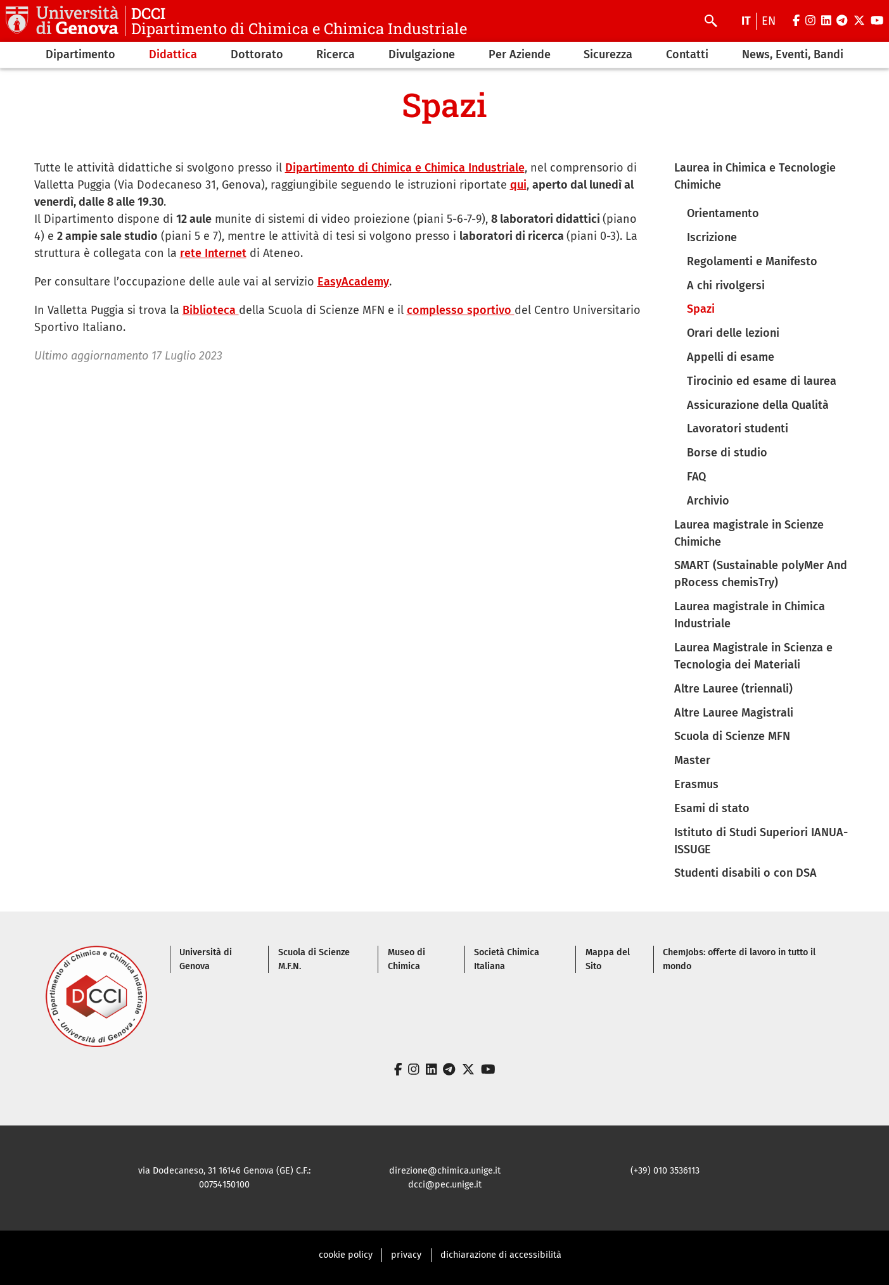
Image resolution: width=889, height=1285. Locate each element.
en (769, 21)
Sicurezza (608, 54)
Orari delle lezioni (733, 333)
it (746, 21)
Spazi (701, 309)
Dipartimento (80, 54)
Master (692, 760)
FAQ (696, 477)
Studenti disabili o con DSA (745, 873)
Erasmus (696, 784)
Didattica (173, 54)
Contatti (687, 54)
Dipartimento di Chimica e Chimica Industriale (405, 168)
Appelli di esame (730, 357)
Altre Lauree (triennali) (733, 689)
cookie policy (346, 1255)
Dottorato (257, 54)
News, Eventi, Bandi (792, 54)
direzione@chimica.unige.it (445, 1170)
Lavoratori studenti (737, 429)
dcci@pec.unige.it (445, 1184)
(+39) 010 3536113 (665, 1170)
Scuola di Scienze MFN (732, 736)
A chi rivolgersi (726, 285)
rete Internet (213, 253)
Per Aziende (520, 54)
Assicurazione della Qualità (758, 405)
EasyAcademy (353, 282)
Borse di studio (727, 453)
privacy (406, 1255)
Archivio (708, 501)
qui (518, 185)
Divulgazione (421, 54)
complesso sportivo (461, 310)
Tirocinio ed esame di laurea (761, 381)
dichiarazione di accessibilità (500, 1255)
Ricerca (335, 54)
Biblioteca (210, 310)
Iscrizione (712, 237)
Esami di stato (712, 808)
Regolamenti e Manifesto (752, 261)
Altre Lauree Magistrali (733, 713)
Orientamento (723, 213)
